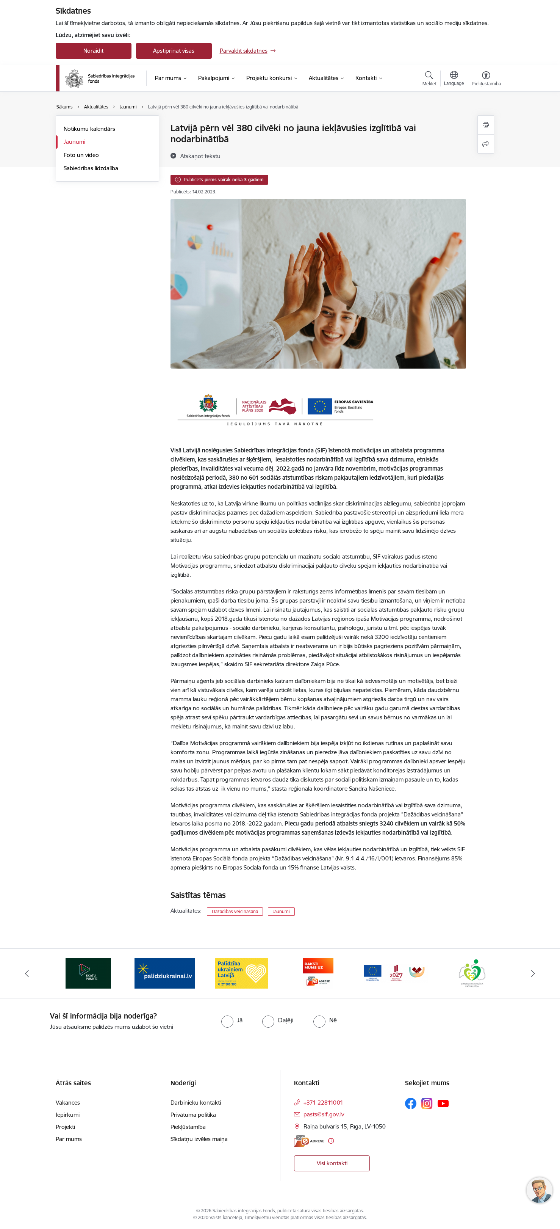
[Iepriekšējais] (27, 973)
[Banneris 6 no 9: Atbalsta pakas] (472, 972)
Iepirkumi (68, 1114)
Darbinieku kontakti (196, 1102)
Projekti (65, 1126)
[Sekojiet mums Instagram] (427, 1103)
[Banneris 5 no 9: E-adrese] (395, 972)
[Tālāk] (533, 973)
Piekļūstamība (188, 1126)
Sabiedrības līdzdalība (91, 168)
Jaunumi (74, 141)
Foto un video (81, 155)
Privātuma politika (193, 1114)
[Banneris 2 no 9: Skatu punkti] (165, 972)
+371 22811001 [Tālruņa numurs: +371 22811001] (323, 1102)
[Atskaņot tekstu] (200, 155)
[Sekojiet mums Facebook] (410, 1103)
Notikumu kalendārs (89, 128)
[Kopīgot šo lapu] (486, 144)
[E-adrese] (309, 1141)
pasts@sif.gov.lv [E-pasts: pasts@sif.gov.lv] (323, 1114)
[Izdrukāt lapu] (486, 125)
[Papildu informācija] (331, 1141)
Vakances (68, 1102)
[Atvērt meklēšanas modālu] (429, 80)
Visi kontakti (332, 1163)
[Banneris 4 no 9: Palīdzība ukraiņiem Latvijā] (318, 972)
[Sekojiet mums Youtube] (443, 1103)
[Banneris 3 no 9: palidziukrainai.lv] (241, 972)
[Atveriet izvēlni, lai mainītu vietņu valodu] (454, 79)
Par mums (69, 1139)
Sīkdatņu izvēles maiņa (199, 1139)
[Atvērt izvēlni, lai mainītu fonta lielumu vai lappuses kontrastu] (486, 80)
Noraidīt (93, 50)
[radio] (231, 1020)
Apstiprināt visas (173, 50)
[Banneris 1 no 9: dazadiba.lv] (88, 972)
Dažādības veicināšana (235, 911)
